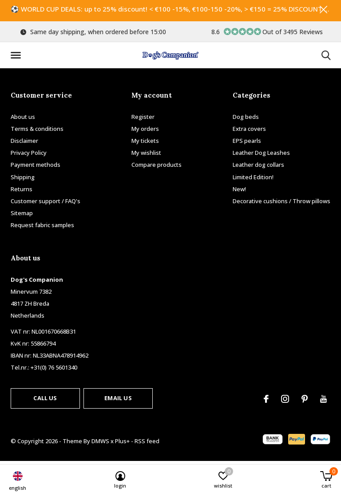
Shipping (23, 180)
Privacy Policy (29, 155)
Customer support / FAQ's (45, 204)
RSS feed (147, 444)
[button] (17, 58)
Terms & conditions (37, 131)
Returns (21, 192)
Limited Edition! (253, 180)
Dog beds (246, 119)
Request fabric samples (42, 228)
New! (239, 192)
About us (23, 119)
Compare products (156, 167)
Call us (45, 401)
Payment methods (35, 167)
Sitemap (22, 216)
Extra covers (249, 131)
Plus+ (122, 444)
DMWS (100, 444)
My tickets (145, 143)
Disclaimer (24, 143)
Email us (117, 401)
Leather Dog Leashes (261, 155)
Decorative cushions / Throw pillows (281, 204)
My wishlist (146, 155)
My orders (145, 131)
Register (143, 119)
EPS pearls (247, 143)
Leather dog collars (258, 167)
